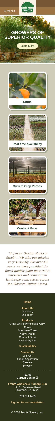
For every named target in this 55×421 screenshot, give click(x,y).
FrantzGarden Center (27, 376)
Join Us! (27, 355)
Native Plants (27, 333)
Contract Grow (27, 337)
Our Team (27, 314)
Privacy (27, 365)
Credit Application (27, 359)
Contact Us (27, 352)
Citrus (27, 327)
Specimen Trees (27, 330)
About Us (27, 308)
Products (27, 320)
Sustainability (27, 346)
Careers (27, 362)
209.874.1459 (27, 396)
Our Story (27, 311)
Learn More (27, 45)
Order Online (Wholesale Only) (27, 323)
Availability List (27, 340)
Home (27, 301)
